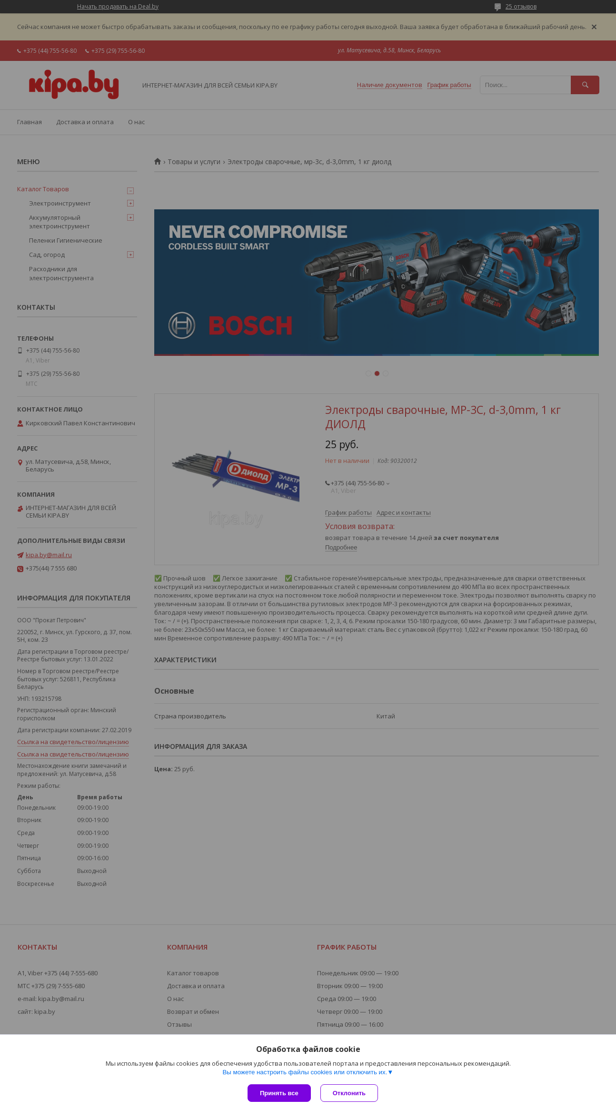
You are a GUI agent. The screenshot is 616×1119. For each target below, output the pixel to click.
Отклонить (349, 1093)
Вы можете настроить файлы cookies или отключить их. (304, 1072)
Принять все (279, 1093)
